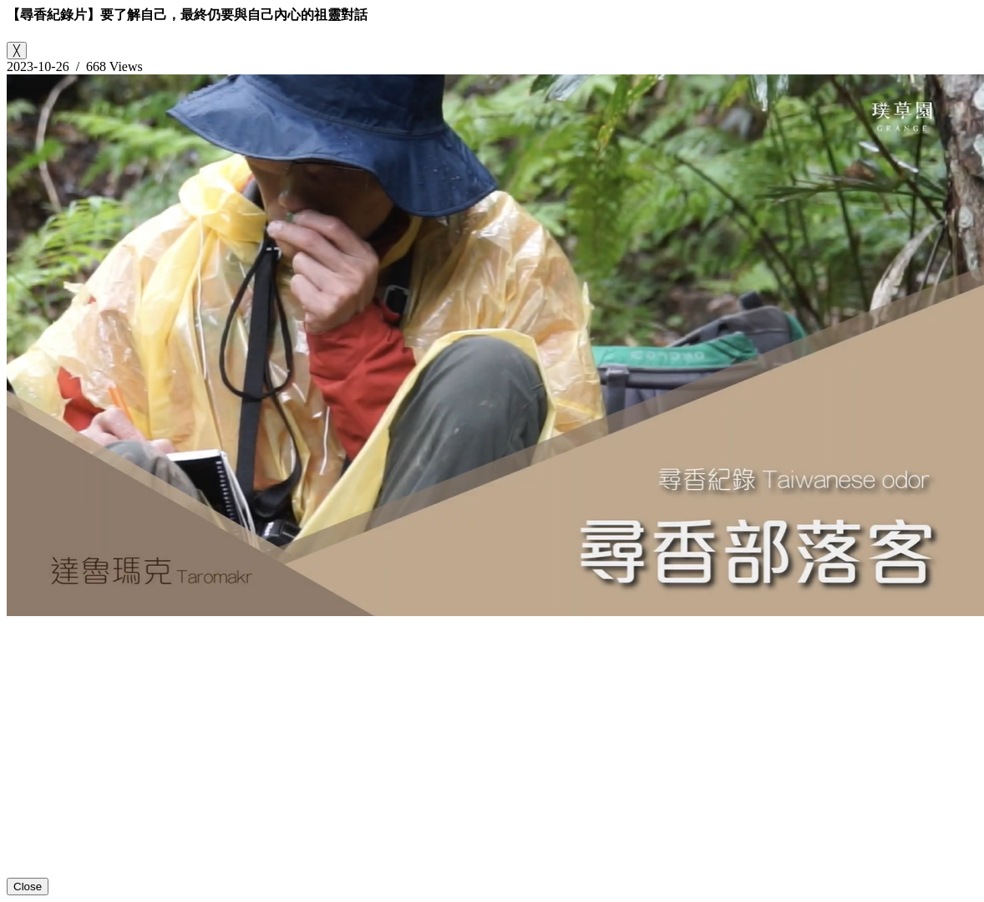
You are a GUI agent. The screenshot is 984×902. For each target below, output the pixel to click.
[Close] (17, 50)
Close (27, 886)
